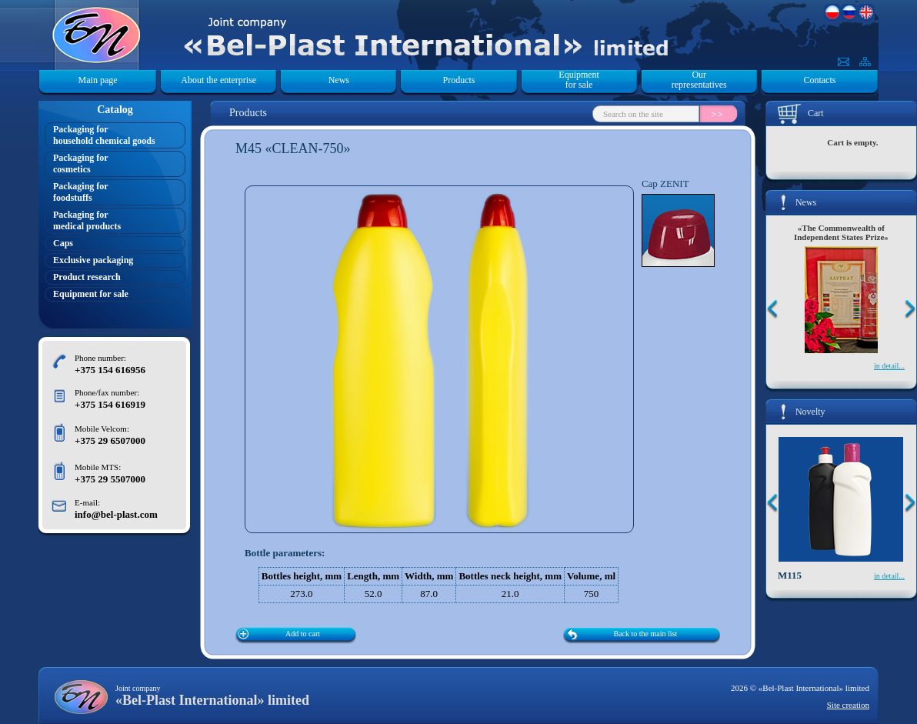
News (338, 80)
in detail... (889, 366)
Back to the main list (646, 633)
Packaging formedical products (87, 220)
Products (458, 80)
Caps (63, 243)
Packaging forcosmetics (80, 163)
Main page (98, 80)
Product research (87, 277)
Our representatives (699, 80)
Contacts (819, 80)
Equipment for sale (579, 80)
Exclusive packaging (93, 260)
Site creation (848, 704)
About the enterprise (218, 80)
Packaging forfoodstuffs (80, 192)
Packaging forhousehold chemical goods (104, 135)
